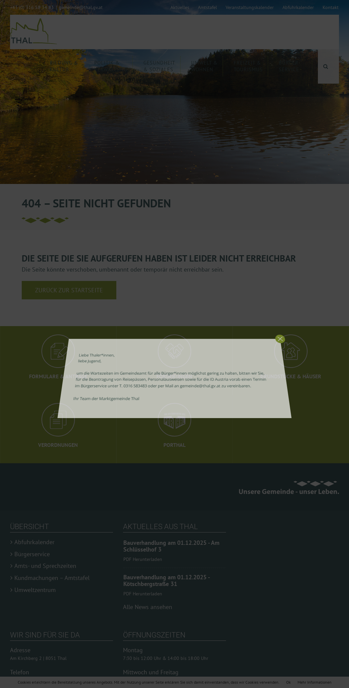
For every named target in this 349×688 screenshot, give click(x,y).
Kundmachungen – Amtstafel (52, 578)
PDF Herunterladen (142, 559)
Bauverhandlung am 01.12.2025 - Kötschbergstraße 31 (166, 584)
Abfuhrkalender (34, 542)
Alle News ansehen (147, 600)
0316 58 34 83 (25, 674)
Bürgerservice (32, 554)
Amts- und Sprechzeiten (45, 566)
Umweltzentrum (35, 590)
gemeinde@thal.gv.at (81, 7)
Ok (288, 682)
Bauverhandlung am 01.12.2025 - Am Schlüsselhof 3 (171, 546)
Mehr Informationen (315, 682)
